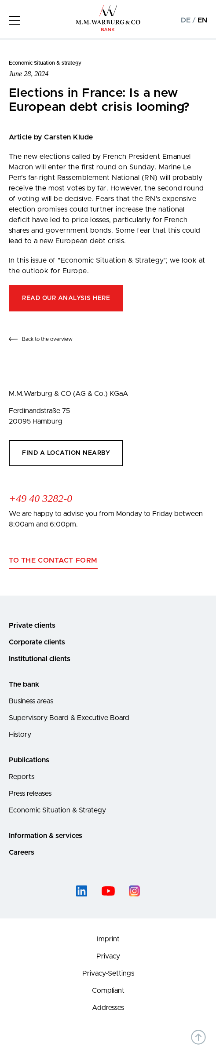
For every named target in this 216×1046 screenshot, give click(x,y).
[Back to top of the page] (198, 1037)
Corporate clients (37, 642)
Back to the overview (47, 339)
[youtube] (108, 890)
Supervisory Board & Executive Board (69, 717)
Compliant (108, 990)
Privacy (108, 956)
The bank (24, 684)
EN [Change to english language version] (202, 20)
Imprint (108, 939)
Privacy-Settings (108, 973)
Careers (21, 852)
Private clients (32, 625)
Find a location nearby (66, 453)
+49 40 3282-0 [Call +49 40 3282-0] (40, 498)
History (20, 734)
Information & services (45, 835)
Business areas (31, 701)
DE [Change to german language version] (185, 20)
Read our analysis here (66, 298)
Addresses (108, 1007)
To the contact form (53, 560)
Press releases (30, 793)
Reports (21, 776)
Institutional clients (39, 658)
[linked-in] (81, 890)
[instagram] (134, 890)
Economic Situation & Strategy (57, 810)
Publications (29, 760)
